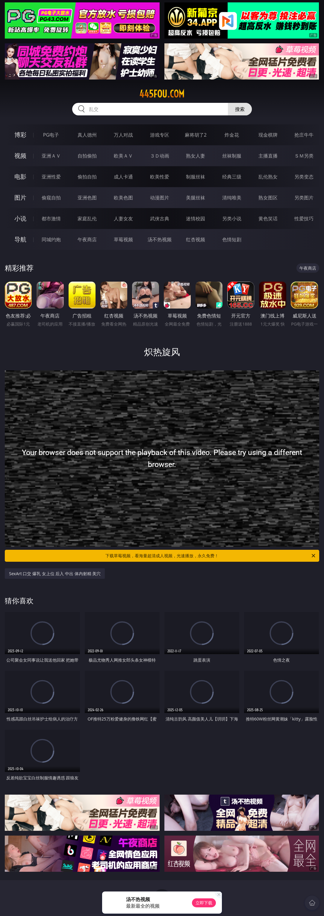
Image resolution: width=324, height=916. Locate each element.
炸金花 (232, 135)
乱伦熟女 (268, 176)
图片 (20, 197)
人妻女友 (123, 218)
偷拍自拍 (87, 176)
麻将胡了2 (196, 135)
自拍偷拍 (87, 155)
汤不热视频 (160, 239)
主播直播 (268, 155)
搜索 (240, 109)
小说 (20, 218)
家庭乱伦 (87, 218)
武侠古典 (159, 218)
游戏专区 (159, 135)
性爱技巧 (304, 218)
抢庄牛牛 (304, 135)
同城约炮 (51, 239)
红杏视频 (195, 239)
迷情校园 (195, 218)
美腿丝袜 (195, 197)
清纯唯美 (231, 197)
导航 (20, 239)
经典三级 (231, 176)
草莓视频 (123, 239)
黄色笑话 (268, 218)
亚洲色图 (87, 197)
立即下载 (204, 903)
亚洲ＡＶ (51, 155)
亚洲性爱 (51, 176)
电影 (20, 176)
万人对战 (123, 135)
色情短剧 (231, 239)
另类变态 (304, 176)
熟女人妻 (195, 155)
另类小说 (231, 218)
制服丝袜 (195, 176)
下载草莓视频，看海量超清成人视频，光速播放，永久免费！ (210, 555)
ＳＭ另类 (304, 155)
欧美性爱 (159, 176)
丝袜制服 (231, 155)
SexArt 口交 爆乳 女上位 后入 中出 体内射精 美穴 (55, 573)
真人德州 (87, 135)
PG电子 (51, 135)
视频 (20, 156)
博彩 (20, 135)
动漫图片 (159, 197)
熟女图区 (268, 197)
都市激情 (51, 218)
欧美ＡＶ (123, 155)
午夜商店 (87, 239)
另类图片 (304, 197)
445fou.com (161, 94)
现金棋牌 (268, 135)
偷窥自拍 (51, 197)
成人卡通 (123, 176)
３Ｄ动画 (159, 155)
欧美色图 (123, 197)
